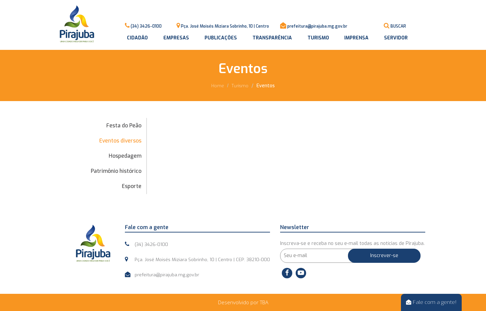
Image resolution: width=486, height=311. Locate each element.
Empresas (176, 38)
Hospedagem (125, 155)
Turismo (318, 38)
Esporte (131, 186)
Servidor (396, 38)
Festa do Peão (123, 125)
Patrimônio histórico (116, 171)
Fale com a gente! (431, 302)
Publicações (221, 38)
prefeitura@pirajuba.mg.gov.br (317, 26)
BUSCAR (398, 26)
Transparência (272, 38)
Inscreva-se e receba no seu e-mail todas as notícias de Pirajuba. (352, 243)
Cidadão (137, 38)
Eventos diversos (120, 140)
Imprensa (356, 38)
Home (217, 86)
